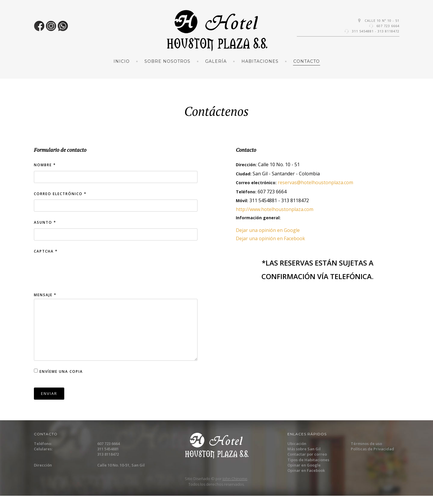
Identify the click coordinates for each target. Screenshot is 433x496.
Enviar (49, 393)
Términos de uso (366, 443)
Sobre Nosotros (167, 61)
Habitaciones (260, 61)
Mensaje (45, 294)
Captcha (46, 251)
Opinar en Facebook (306, 470)
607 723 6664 (387, 26)
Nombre (45, 164)
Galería (216, 61)
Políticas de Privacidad (372, 448)
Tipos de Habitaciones (308, 459)
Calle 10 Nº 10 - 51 (382, 20)
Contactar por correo (307, 454)
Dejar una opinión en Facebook (270, 238)
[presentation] (79, 272)
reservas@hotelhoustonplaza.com (315, 182)
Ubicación (296, 443)
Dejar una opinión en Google (268, 230)
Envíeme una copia (61, 371)
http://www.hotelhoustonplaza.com (274, 209)
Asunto (45, 222)
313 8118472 (388, 31)
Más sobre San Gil (304, 448)
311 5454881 (363, 31)
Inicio (121, 61)
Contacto (306, 61)
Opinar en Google (304, 465)
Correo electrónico (60, 193)
